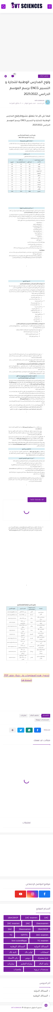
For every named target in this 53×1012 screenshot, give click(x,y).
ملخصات (17, 969)
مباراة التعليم (26, 963)
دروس (28, 958)
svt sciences (16, 1008)
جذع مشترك (43, 958)
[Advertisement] (26, 42)
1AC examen (31, 917)
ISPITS (24, 935)
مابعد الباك (44, 76)
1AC (46, 917)
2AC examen (13, 923)
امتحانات (44, 952)
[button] (37, 730)
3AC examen (42, 935)
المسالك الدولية (41, 946)
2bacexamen (25, 929)
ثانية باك (12, 952)
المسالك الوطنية (17, 946)
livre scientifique (19, 940)
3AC (10, 929)
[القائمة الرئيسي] (49, 6)
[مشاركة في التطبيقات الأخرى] (12, 730)
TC (10, 935)
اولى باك (28, 952)
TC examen (42, 940)
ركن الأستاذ (13, 958)
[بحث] (3, 6)
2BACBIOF (43, 929)
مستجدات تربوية (42, 720)
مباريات (23, 716)
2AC (28, 923)
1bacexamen (42, 923)
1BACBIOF (13, 917)
